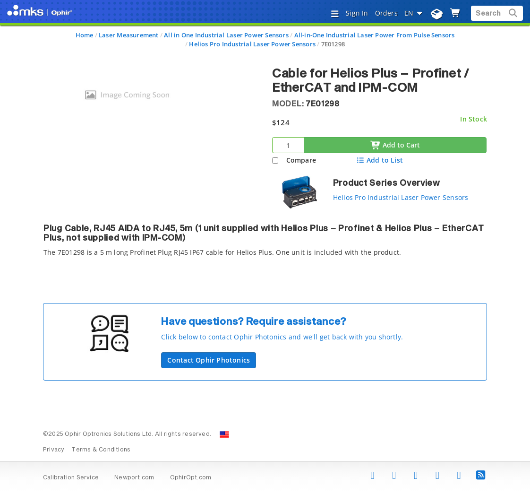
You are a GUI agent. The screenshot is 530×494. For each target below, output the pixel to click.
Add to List (379, 160)
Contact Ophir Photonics (208, 359)
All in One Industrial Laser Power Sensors (226, 35)
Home (85, 35)
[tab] (265, 243)
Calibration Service (71, 478)
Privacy (53, 450)
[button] (320, 330)
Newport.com (134, 478)
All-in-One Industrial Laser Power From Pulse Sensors (374, 35)
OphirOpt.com (191, 478)
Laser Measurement (129, 35)
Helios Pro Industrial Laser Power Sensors (252, 44)
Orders (386, 13)
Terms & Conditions (100, 450)
